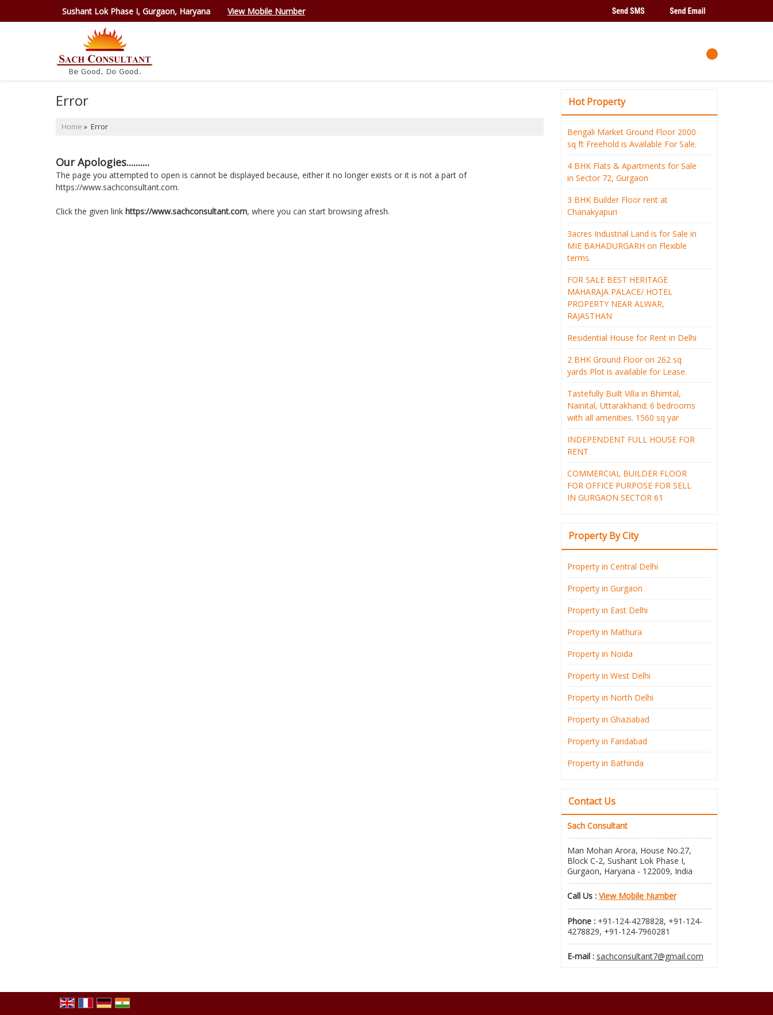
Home (71, 127)
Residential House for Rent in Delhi (632, 337)
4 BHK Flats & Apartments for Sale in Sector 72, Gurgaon (632, 171)
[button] (266, 11)
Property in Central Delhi (612, 566)
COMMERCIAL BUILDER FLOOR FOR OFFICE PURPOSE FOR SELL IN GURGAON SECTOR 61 (629, 485)
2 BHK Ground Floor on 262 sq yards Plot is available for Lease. (627, 365)
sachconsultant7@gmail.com (650, 956)
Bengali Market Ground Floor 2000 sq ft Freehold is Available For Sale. (632, 137)
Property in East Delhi (607, 610)
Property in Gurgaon (605, 588)
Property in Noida (600, 653)
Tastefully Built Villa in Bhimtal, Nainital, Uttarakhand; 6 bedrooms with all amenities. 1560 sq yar (631, 405)
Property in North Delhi (610, 697)
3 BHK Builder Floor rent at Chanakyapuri (617, 205)
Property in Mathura (604, 631)
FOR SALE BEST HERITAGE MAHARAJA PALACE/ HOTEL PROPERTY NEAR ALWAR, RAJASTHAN (619, 297)
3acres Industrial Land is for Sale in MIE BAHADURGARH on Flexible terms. (632, 245)
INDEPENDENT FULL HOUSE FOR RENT (631, 445)
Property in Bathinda (605, 763)
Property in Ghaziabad (608, 719)
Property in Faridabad (607, 741)
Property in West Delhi (609, 675)
